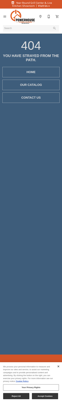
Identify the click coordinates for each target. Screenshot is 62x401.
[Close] (58, 367)
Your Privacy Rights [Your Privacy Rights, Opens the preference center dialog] (31, 388)
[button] (4, 16)
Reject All (16, 397)
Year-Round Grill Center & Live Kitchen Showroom (31, 4)
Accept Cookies (45, 397)
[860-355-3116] (48, 16)
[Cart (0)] (57, 16)
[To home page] (22, 16)
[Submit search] (54, 28)
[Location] (40, 16)
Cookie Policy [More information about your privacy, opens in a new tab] (22, 382)
